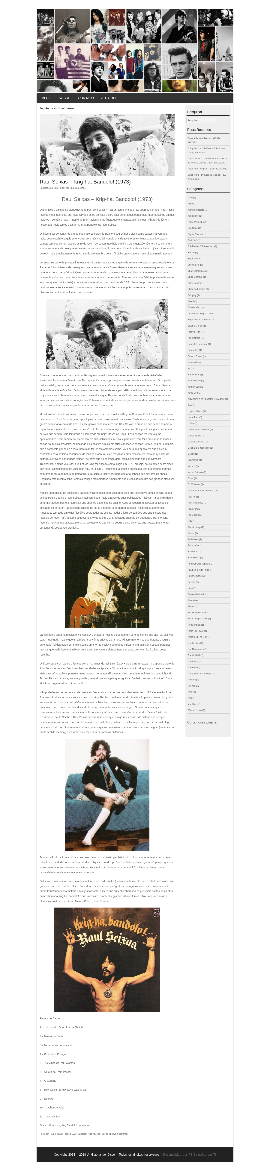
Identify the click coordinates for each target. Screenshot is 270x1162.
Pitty (190, 521)
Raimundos (193, 545)
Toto (190, 698)
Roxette (191, 582)
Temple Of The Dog (197, 637)
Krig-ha (91, 1134)
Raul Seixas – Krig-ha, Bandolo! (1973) (85, 182)
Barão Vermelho (196, 222)
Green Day (193, 350)
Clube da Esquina (196, 289)
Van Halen (193, 704)
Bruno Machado (78, 188)
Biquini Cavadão (196, 234)
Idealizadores (194, 362)
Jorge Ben (193, 393)
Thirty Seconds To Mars (199, 673)
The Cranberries (196, 649)
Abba (190, 203)
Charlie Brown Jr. (196, 271)
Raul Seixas (56, 1134)
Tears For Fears (195, 631)
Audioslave (193, 216)
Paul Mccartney (195, 502)
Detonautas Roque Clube (200, 313)
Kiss (190, 405)
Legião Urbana (195, 411)
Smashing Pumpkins (198, 612)
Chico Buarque (195, 277)
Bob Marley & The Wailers (201, 246)
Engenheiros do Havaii (199, 319)
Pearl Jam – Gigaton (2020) (201, 168)
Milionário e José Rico (198, 448)
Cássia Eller (194, 264)
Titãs (190, 692)
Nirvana (191, 466)
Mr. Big (191, 454)
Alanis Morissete (196, 210)
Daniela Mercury (196, 307)
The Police (193, 661)
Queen (191, 533)
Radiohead (193, 539)
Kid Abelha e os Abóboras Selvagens (206, 399)
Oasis (190, 478)
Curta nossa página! (202, 722)
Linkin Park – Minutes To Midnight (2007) (208, 175)
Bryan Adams (194, 258)
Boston (191, 252)
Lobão (191, 423)
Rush (190, 588)
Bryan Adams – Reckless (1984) (204, 138)
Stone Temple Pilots (197, 618)
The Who (192, 667)
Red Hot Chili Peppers (199, 563)
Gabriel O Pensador (197, 344)
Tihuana (192, 679)
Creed (191, 301)
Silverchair (193, 600)
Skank (191, 606)
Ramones (192, 551)
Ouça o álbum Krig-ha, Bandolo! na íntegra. (65, 1125)
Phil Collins (193, 515)
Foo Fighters (194, 338)
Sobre (64, 98)
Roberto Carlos (195, 576)
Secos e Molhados (197, 594)
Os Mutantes (194, 484)
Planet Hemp (194, 527)
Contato (86, 98)
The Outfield (194, 655)
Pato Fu (191, 496)
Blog (46, 98)
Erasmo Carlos (195, 325)
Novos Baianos (195, 472)
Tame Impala (194, 625)
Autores (109, 98)
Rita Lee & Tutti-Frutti (198, 570)
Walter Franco (195, 710)
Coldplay (192, 295)
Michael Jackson (196, 441)
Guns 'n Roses (195, 356)
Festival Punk (194, 332)
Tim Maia (192, 686)
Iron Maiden (193, 374)
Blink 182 (192, 240)
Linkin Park (193, 417)
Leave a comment (119, 1134)
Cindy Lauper (194, 283)
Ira (189, 368)
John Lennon (194, 380)
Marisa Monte (194, 435)
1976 (190, 197)
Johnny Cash (194, 387)
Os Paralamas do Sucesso (201, 490)
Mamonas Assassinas (198, 429)
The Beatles (194, 643)
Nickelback (193, 460)
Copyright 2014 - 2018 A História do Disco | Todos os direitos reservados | (108, 1154)
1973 (73, 1134)
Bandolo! (82, 1134)
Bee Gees (192, 228)
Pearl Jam (193, 509)
